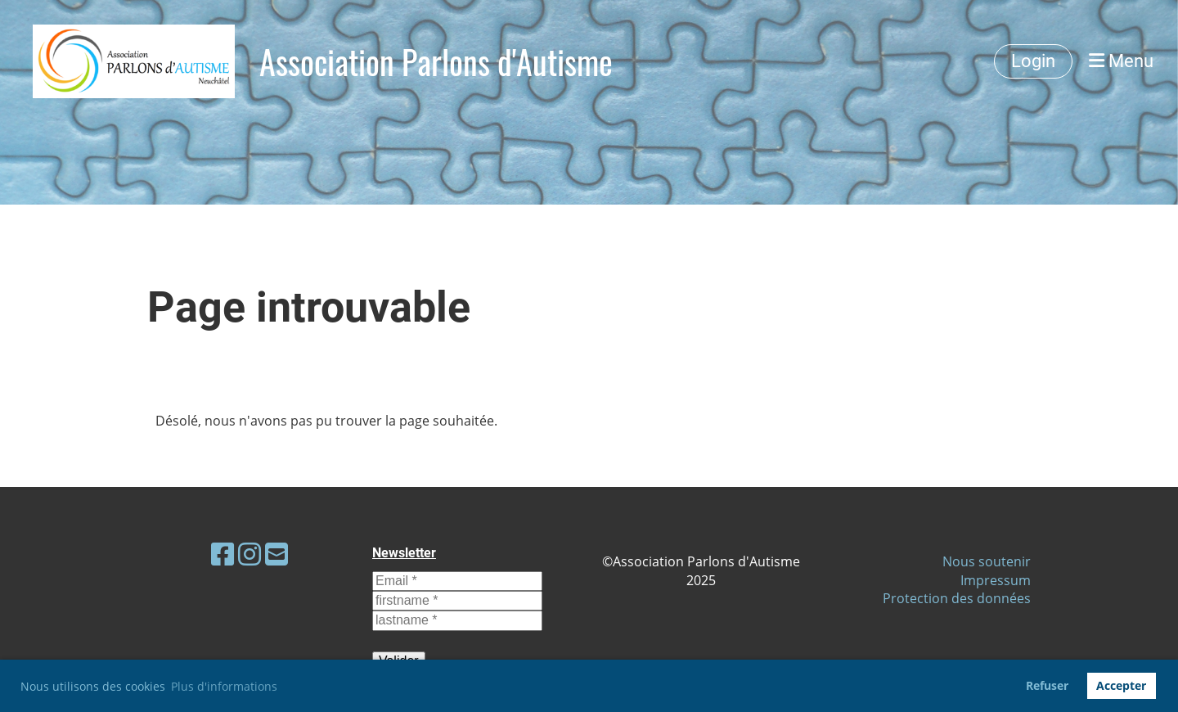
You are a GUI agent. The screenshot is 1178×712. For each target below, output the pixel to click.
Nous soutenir (986, 561)
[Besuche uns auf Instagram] (249, 553)
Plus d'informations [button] (224, 686)
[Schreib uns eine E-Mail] (276, 553)
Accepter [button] (1121, 685)
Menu (1121, 61)
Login (1033, 61)
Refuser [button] (1047, 685)
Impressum (995, 580)
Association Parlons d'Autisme (436, 61)
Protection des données (957, 598)
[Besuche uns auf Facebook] (222, 553)
